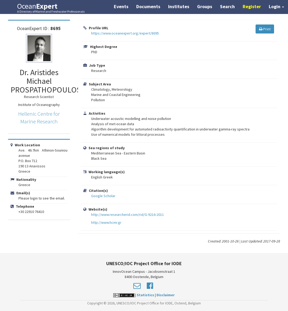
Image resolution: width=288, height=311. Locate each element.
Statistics (145, 295)
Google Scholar (103, 195)
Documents (148, 6)
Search (227, 6)
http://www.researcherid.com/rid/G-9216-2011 (127, 214)
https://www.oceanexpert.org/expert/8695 (125, 33)
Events (121, 6)
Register (252, 6)
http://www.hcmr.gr (106, 222)
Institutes (178, 6)
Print (265, 29)
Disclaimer (166, 295)
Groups (204, 6)
